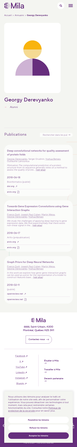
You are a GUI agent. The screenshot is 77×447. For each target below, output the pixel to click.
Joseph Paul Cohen (30, 217)
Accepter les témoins (38, 436)
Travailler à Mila (52, 370)
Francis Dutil (13, 217)
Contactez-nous (39, 339)
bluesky (20, 383)
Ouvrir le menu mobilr (71, 6)
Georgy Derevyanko (17, 161)
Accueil (8, 15)
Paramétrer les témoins (38, 420)
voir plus (40, 172)
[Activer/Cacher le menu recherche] (60, 5)
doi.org (10, 189)
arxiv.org (11, 194)
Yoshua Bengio (52, 161)
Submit (69, 137)
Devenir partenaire (53, 379)
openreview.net (15, 296)
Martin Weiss (48, 217)
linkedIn (20, 372)
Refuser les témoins (38, 428)
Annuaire (19, 15)
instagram (20, 378)
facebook (20, 356)
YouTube (20, 367)
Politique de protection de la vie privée (34, 409)
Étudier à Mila (51, 361)
